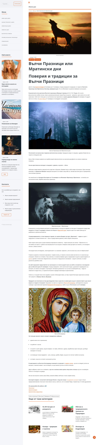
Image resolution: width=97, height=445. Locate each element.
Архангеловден (39, 87)
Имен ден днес (6, 18)
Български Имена (7, 33)
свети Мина (42, 99)
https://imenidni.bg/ (7, 224)
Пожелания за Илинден (10, 124)
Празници (31, 388)
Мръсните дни (62, 230)
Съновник (5, 45)
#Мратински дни (55, 396)
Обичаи (34, 10)
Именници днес (6, 26)
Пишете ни (6, 214)
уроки (30, 258)
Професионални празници (9, 37)
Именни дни (5, 29)
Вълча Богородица (69, 283)
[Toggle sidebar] (29, 2)
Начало (30, 10)
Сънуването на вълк (72, 380)
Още (5, 174)
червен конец (69, 363)
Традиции (37, 59)
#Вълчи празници (33, 396)
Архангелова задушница (35, 392)
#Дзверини (47, 396)
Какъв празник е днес (8, 22)
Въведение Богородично (54, 285)
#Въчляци (41, 396)
